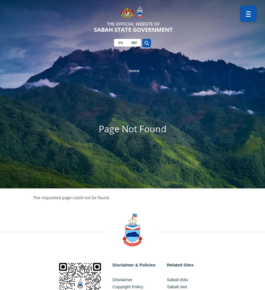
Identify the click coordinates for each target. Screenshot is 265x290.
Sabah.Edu (177, 279)
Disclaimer (122, 279)
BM (134, 42)
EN (120, 42)
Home (134, 70)
